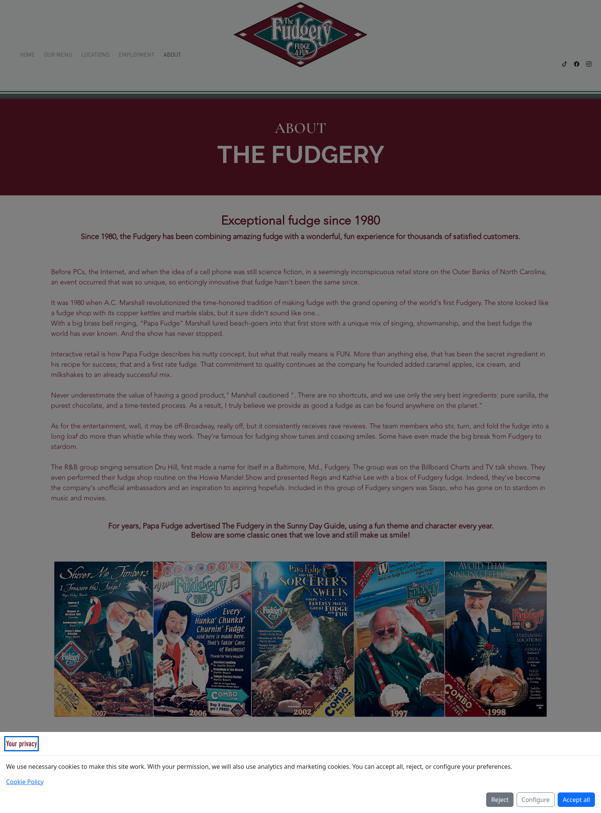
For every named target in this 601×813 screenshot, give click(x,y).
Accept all (576, 799)
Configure (536, 799)
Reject (500, 799)
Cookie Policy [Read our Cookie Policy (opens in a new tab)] (25, 782)
